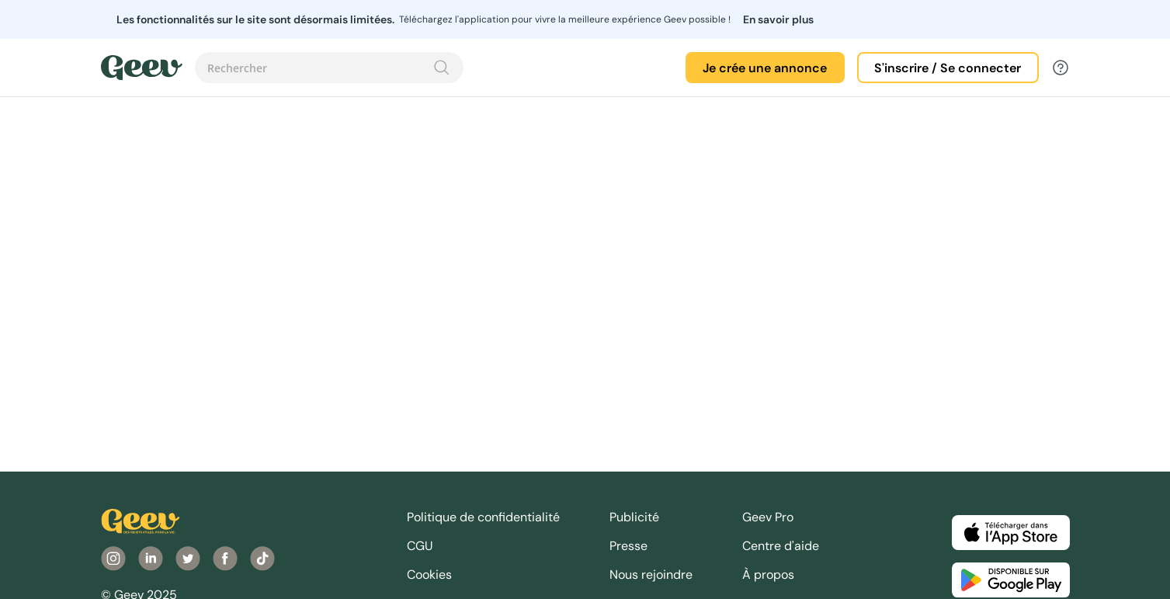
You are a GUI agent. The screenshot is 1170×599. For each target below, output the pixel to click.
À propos (768, 574)
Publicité (634, 517)
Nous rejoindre (651, 574)
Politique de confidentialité (483, 517)
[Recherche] (441, 67)
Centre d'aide (780, 546)
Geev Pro (767, 517)
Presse (628, 546)
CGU (420, 546)
